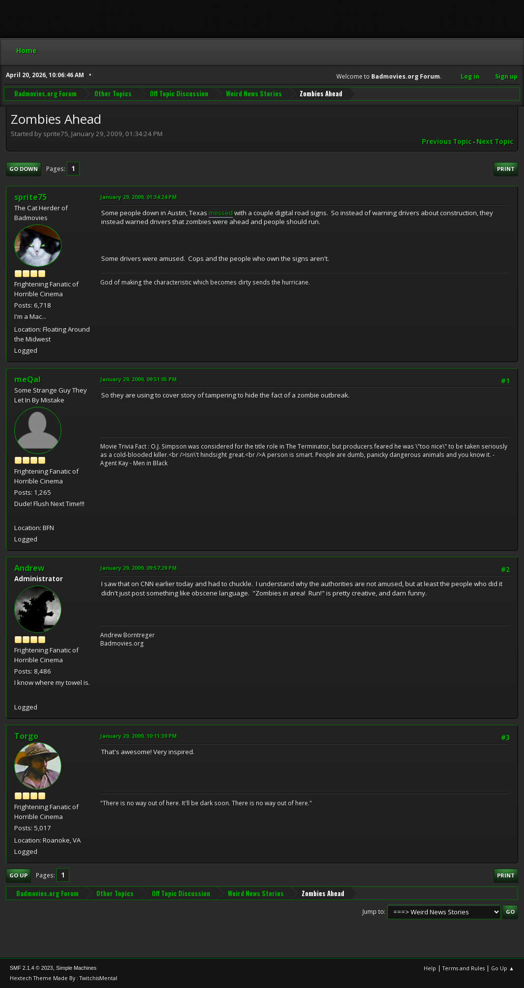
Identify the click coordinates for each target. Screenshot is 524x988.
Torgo (26, 736)
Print (506, 168)
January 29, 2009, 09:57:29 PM (138, 567)
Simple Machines (76, 968)
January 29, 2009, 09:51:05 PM (138, 379)
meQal (27, 379)
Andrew (29, 568)
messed (221, 212)
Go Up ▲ (502, 968)
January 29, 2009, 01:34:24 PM (138, 196)
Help (430, 968)
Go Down (23, 168)
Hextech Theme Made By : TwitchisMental (63, 978)
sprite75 (30, 197)
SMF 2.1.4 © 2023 (31, 968)
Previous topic (446, 141)
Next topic (494, 141)
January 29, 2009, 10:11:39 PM (138, 735)
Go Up (18, 875)
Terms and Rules (463, 968)
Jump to (373, 911)
